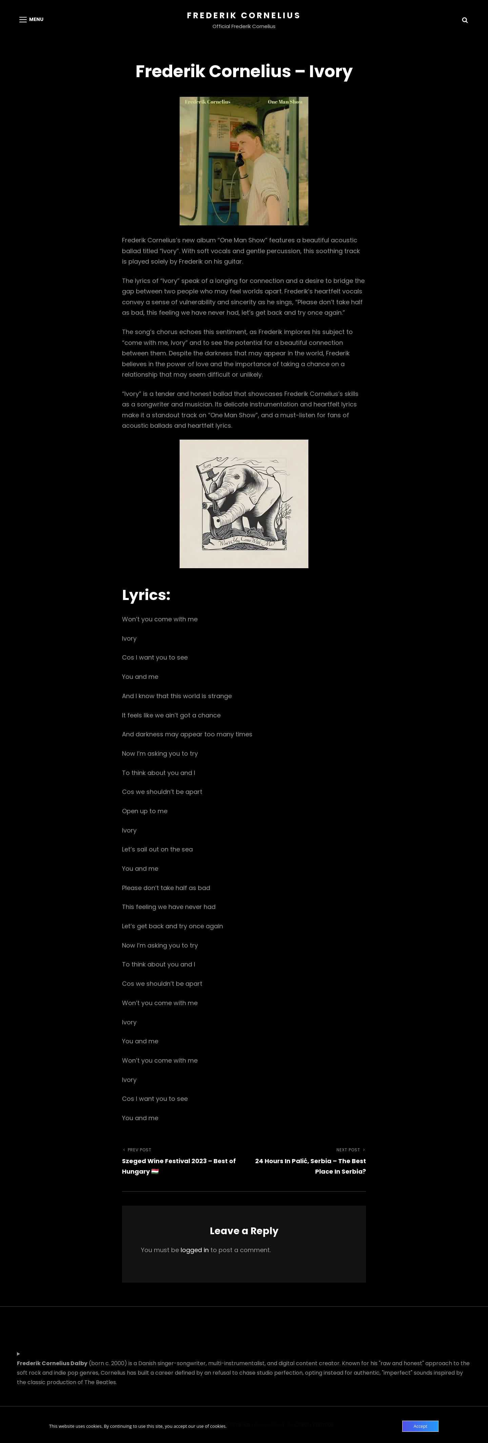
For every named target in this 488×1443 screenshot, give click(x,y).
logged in (195, 1250)
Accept (420, 1426)
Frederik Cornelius (244, 15)
